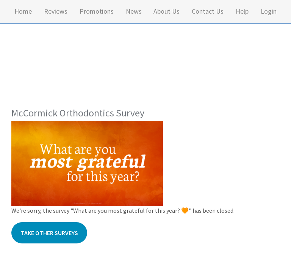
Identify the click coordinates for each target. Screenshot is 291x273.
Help (242, 11)
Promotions (97, 11)
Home (23, 11)
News (134, 11)
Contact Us (208, 11)
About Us (166, 11)
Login (269, 11)
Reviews (55, 11)
